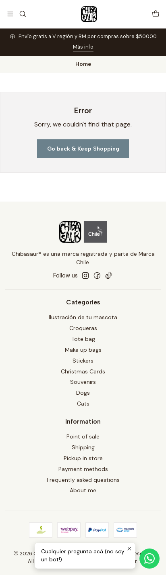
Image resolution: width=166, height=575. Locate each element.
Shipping (83, 447)
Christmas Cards (83, 371)
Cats (83, 403)
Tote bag (83, 339)
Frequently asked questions (83, 479)
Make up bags (83, 349)
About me (83, 490)
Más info (83, 46)
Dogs (83, 392)
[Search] (22, 14)
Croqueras (83, 328)
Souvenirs (83, 381)
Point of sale (83, 436)
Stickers (83, 360)
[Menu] (10, 14)
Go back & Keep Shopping (83, 148)
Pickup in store (83, 458)
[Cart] (155, 14)
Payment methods (83, 469)
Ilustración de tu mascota (83, 317)
